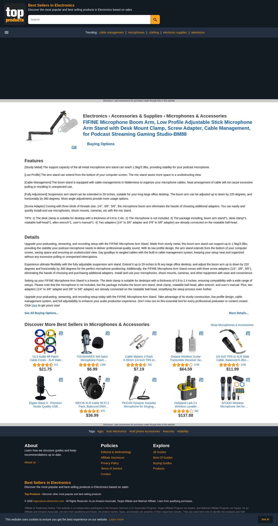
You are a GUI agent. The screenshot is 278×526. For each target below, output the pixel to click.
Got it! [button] (265, 519)
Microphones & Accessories (196, 116)
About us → (32, 462)
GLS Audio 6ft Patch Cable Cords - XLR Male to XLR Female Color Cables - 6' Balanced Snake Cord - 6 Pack (45, 358)
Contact (106, 474)
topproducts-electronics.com (48, 501)
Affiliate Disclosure (113, 457)
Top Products (33, 494)
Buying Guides (162, 463)
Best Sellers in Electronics (51, 5)
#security (168, 431)
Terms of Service (111, 468)
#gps (100, 431)
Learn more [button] (116, 519)
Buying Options (101, 144)
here (34, 305)
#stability (182, 431)
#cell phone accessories (144, 431)
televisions (198, 32)
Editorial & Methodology (116, 452)
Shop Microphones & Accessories (232, 325)
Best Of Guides (163, 457)
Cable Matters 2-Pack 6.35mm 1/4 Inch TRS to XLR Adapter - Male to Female (139, 358)
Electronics (95, 116)
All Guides (159, 452)
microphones (136, 32)
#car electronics (116, 431)
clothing (154, 32)
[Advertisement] (139, 68)
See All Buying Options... (42, 313)
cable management (111, 32)
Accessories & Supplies (136, 116)
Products (158, 468)
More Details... (239, 313)
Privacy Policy (110, 463)
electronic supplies (175, 32)
